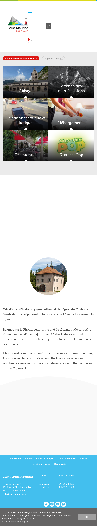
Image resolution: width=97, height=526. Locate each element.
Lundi (42, 475)
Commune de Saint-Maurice (19, 58)
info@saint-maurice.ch (15, 494)
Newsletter (15, 458)
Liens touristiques (67, 458)
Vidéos (28, 458)
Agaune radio (52, 58)
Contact (84, 458)
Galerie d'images (44, 458)
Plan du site (60, 464)
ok (86, 517)
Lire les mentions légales (16, 521)
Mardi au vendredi (44, 486)
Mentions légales (41, 464)
